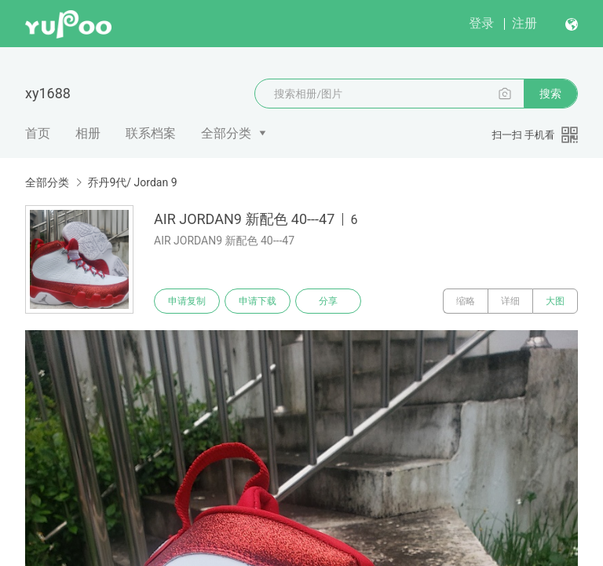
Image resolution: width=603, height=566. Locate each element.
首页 (37, 133)
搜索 (550, 93)
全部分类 (226, 133)
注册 (524, 23)
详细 (510, 301)
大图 (555, 301)
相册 (87, 133)
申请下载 (257, 301)
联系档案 (151, 133)
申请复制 (187, 301)
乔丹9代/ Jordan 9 (132, 182)
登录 (481, 23)
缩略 (465, 301)
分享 (328, 301)
